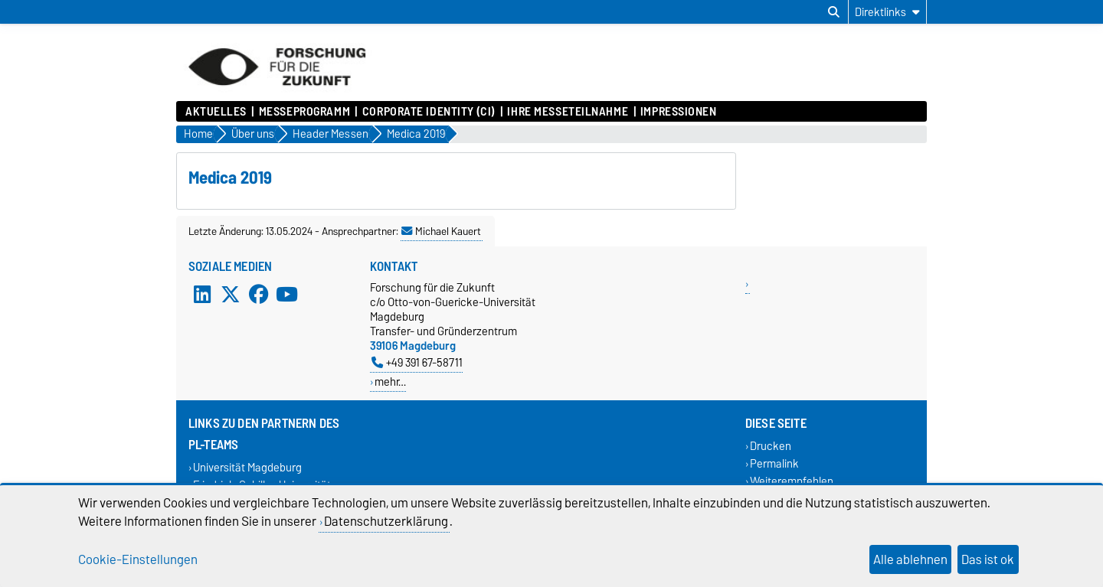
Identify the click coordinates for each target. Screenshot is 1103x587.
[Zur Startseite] (277, 93)
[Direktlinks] (887, 12)
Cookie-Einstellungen (138, 559)
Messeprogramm (304, 112)
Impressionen (678, 112)
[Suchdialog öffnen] (834, 12)
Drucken (770, 446)
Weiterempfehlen (791, 482)
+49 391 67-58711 (417, 362)
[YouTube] (286, 294)
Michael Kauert (441, 231)
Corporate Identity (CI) (429, 112)
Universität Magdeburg (247, 467)
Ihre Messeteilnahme (567, 112)
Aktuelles (216, 112)
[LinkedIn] (202, 294)
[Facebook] (259, 294)
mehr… (390, 381)
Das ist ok (987, 559)
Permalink (774, 463)
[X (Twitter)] (230, 294)
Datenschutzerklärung (386, 521)
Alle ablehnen (910, 559)
